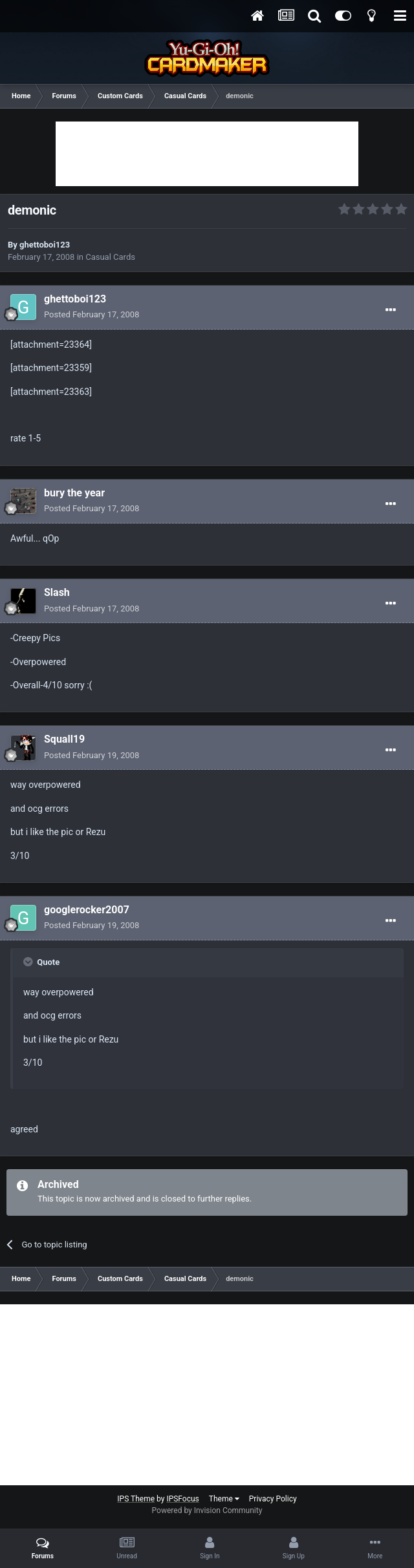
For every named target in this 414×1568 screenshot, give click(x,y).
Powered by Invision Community (207, 1510)
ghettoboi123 (44, 244)
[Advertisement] (207, 154)
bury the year (74, 493)
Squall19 (64, 739)
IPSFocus (182, 1498)
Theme (224, 1498)
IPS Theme (136, 1498)
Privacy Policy (273, 1498)
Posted (91, 314)
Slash (57, 592)
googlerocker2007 (86, 910)
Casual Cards (110, 257)
